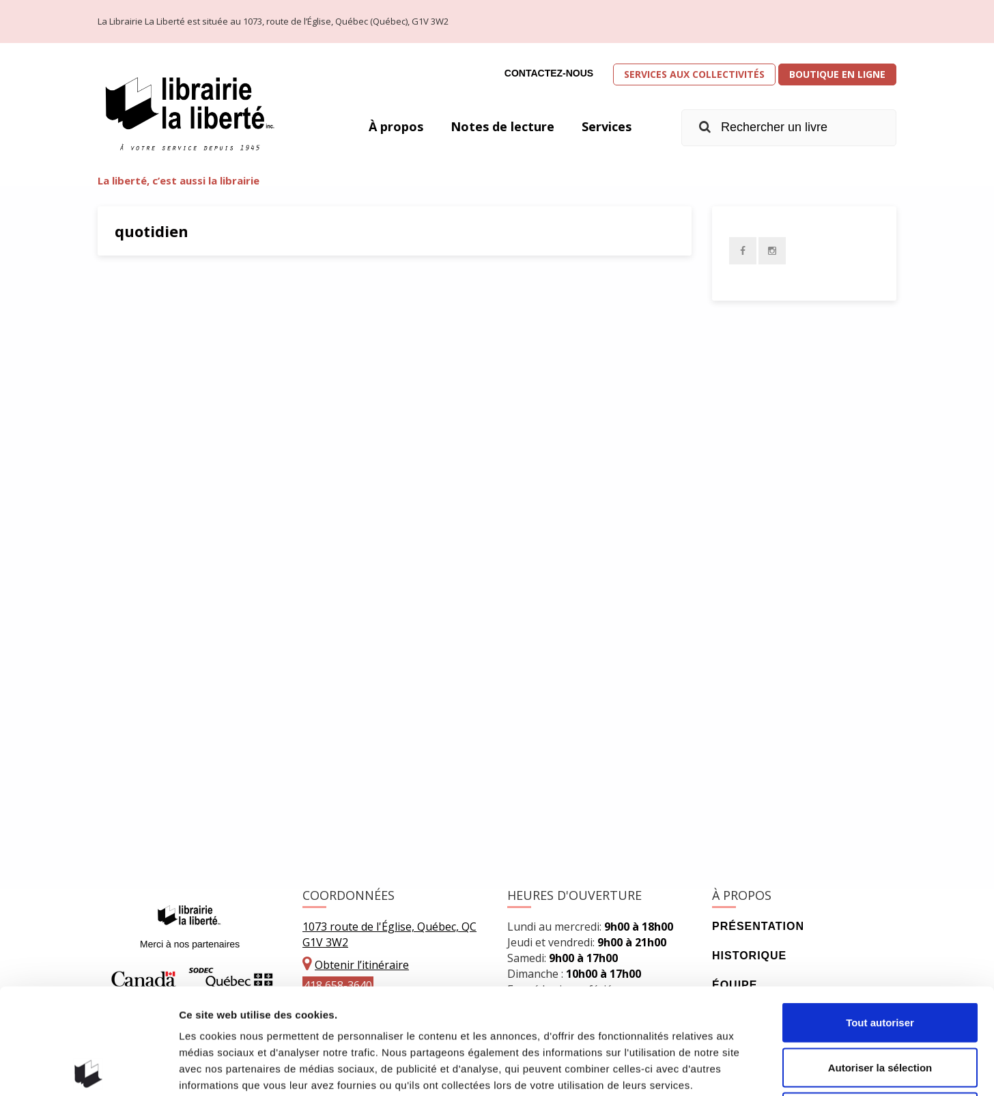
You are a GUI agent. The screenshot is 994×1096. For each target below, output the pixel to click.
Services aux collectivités (694, 74)
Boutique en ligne (837, 74)
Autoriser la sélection (880, 962)
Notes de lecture (502, 126)
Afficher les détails (752, 1069)
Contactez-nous (549, 73)
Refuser (880, 1006)
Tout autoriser (880, 916)
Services (606, 126)
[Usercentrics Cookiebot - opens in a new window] (88, 1069)
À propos (396, 126)
